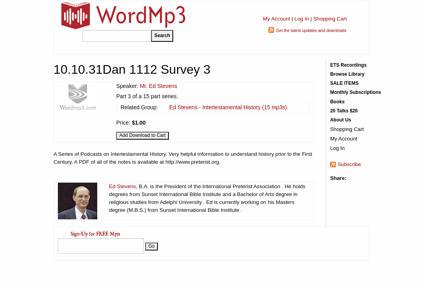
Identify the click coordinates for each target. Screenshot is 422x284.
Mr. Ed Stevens (158, 86)
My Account (276, 19)
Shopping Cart (330, 19)
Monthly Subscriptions (355, 92)
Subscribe (349, 164)
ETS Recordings (348, 65)
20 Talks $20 (344, 111)
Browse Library (347, 74)
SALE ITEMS (344, 83)
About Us (340, 120)
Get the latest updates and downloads (311, 30)
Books (337, 102)
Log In (301, 19)
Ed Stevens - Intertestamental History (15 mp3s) (228, 107)
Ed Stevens (122, 186)
